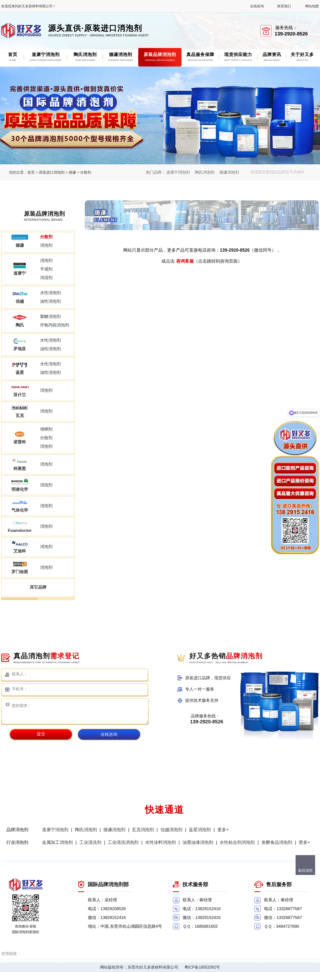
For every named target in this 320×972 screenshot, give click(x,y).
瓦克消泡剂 (143, 829)
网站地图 (312, 6)
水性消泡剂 (50, 292)
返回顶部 (305, 870)
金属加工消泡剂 (57, 842)
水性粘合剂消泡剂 (237, 842)
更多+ (223, 829)
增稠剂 (46, 429)
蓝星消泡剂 (200, 829)
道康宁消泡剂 (178, 172)
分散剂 (85, 172)
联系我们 (284, 6)
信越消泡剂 (171, 829)
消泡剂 (46, 245)
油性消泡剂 (50, 301)
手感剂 (46, 269)
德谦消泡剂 (229, 172)
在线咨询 (257, 6)
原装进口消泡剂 (51, 172)
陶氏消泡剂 (204, 172)
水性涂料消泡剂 (160, 842)
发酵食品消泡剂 (276, 842)
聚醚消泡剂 (50, 316)
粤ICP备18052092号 (202, 967)
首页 (31, 172)
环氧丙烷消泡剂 (54, 325)
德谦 (72, 172)
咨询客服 (185, 261)
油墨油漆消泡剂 (197, 842)
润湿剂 (46, 277)
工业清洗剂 (90, 842)
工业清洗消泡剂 (123, 842)
